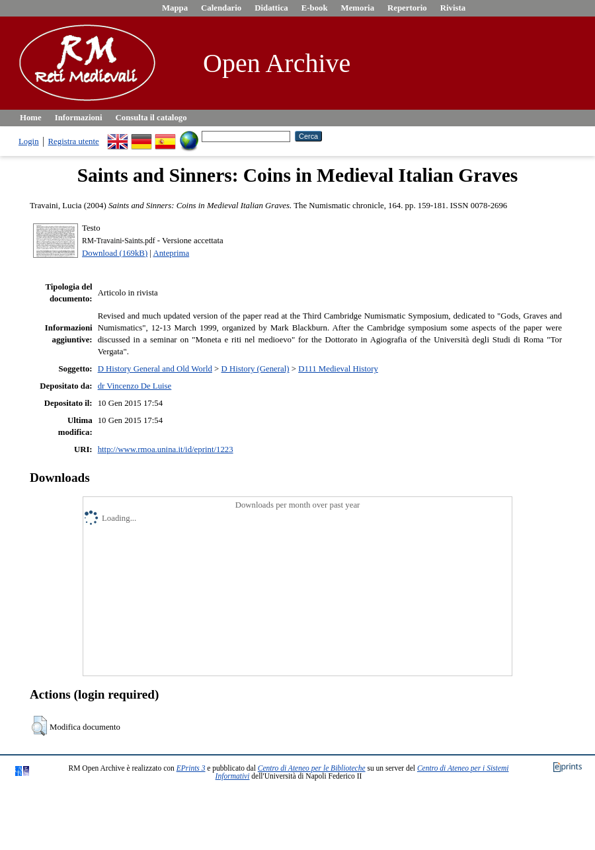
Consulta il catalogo (151, 117)
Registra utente (73, 141)
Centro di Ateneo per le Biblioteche (312, 768)
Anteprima (171, 253)
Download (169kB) (114, 253)
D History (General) (255, 368)
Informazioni (78, 117)
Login (29, 141)
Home (31, 117)
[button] (39, 726)
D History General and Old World (155, 368)
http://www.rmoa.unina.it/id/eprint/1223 (165, 449)
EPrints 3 (191, 768)
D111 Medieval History (338, 368)
